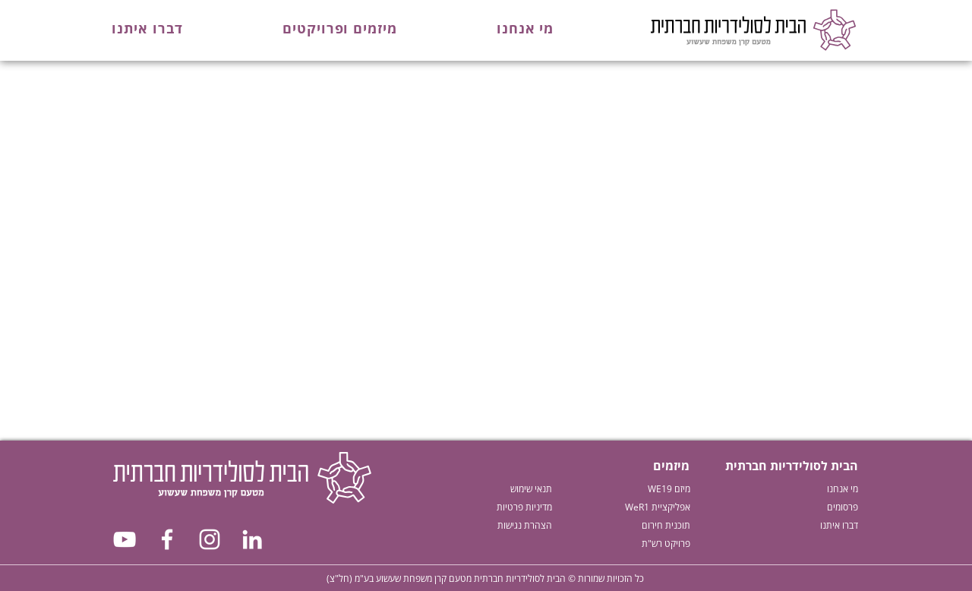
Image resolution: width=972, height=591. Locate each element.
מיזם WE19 (669, 488)
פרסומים (842, 507)
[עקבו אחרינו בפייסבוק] (167, 539)
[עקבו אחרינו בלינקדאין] (252, 539)
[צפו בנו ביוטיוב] (124, 539)
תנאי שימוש (531, 488)
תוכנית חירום (666, 525)
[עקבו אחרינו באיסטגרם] (209, 539)
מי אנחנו (842, 488)
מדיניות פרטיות (524, 507)
